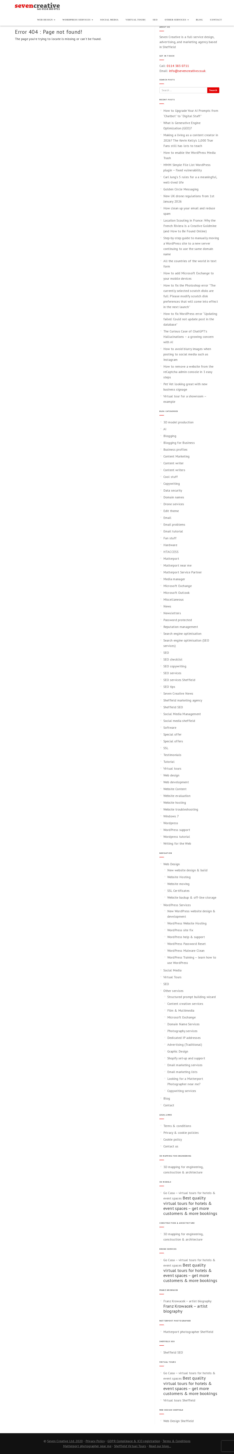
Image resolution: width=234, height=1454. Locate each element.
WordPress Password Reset (186, 944)
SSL (166, 748)
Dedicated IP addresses (184, 1038)
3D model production (178, 422)
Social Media (109, 19)
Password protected (177, 620)
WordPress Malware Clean (186, 950)
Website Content (175, 789)
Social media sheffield (179, 721)
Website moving (178, 884)
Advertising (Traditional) (184, 1044)
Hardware (170, 545)
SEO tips (169, 687)
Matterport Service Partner (182, 572)
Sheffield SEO (173, 707)
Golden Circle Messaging (181, 189)
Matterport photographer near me (87, 1446)
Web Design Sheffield (178, 1421)
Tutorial (168, 762)
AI (164, 429)
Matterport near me (177, 565)
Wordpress (170, 823)
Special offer (172, 734)
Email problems (174, 524)
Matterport (171, 558)
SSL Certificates (178, 891)
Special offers (173, 741)
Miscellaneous (173, 599)
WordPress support (176, 830)
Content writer (173, 463)
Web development (176, 782)
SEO (155, 19)
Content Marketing (176, 456)
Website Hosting (179, 877)
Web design (171, 775)
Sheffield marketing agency (182, 700)
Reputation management (180, 627)
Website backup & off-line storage (191, 897)
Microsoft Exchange (177, 586)
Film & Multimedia (180, 1010)
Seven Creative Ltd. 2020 (65, 1441)
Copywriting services (181, 1091)
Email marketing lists (182, 1072)
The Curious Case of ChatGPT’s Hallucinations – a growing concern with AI (188, 336)
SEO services (172, 673)
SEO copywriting (174, 666)
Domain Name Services (183, 1024)
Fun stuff (170, 538)
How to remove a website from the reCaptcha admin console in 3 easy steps (188, 371)
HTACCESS (170, 552)
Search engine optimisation (182, 633)
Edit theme (171, 511)
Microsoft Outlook (176, 593)
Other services (177, 19)
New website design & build (187, 870)
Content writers (174, 470)
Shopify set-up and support (186, 1058)
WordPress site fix (180, 930)
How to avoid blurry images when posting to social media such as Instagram (187, 354)
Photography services (182, 1031)
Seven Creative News (178, 693)
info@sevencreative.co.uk (187, 71)
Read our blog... (160, 1446)
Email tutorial (173, 531)
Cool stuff (170, 477)
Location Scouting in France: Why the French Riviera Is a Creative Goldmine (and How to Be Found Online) (190, 225)
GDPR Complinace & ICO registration (133, 1441)
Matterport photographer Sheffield (188, 1332)
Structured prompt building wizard (191, 997)
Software (169, 727)
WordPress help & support (186, 937)
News (167, 606)
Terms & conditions (177, 1126)
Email (167, 518)
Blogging (169, 436)
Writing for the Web (177, 843)
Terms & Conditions (176, 1441)
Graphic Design (177, 1051)
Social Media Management (182, 714)
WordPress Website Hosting (187, 923)
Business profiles (175, 449)
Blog (199, 19)
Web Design (46, 19)
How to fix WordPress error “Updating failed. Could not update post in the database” (190, 319)
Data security (172, 490)
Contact (216, 19)
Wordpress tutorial (176, 837)
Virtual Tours (136, 19)
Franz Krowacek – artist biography (187, 1301)
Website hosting (174, 802)
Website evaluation (176, 796)
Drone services (173, 504)
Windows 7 (171, 816)
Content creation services (185, 1004)
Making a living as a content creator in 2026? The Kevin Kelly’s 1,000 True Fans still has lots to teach (190, 140)
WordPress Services (77, 19)
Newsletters (172, 613)
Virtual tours (172, 768)
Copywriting (171, 483)
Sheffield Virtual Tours (130, 1446)
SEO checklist (173, 659)
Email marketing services (185, 1065)
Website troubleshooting (180, 809)
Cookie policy (172, 1139)
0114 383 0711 (178, 66)
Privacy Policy (95, 1441)
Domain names (173, 497)
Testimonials (172, 755)
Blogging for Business (179, 443)
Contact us (170, 1146)
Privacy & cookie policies (181, 1133)
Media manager (174, 579)
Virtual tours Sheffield (179, 1400)
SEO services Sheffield (179, 680)
